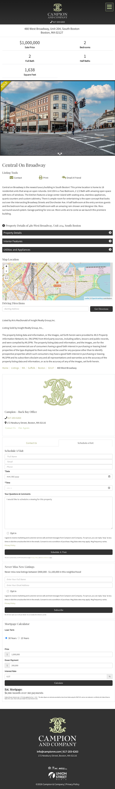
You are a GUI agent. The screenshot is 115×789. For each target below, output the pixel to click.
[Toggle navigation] (109, 7)
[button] (9, 119)
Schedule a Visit (85, 442)
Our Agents (23, 427)
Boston (41, 367)
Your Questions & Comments (17, 494)
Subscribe (58, 610)
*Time (7, 482)
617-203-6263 (59, 22)
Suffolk (31, 367)
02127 (51, 367)
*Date (7, 471)
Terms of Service (45, 557)
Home (5, 367)
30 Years (11, 638)
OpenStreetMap (97, 298)
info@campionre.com (49, 751)
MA (23, 367)
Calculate (58, 682)
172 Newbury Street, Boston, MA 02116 (57, 755)
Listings (15, 367)
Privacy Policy (10, 545)
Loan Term (9, 630)
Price (7, 649)
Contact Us (10, 427)
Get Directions (101, 308)
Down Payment (11, 660)
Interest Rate (10, 671)
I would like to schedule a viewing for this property (59, 513)
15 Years (23, 638)
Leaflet (87, 298)
